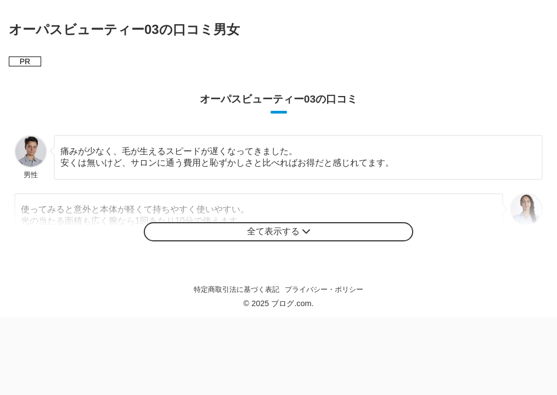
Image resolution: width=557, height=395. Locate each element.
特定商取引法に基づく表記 (236, 289)
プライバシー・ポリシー (324, 289)
